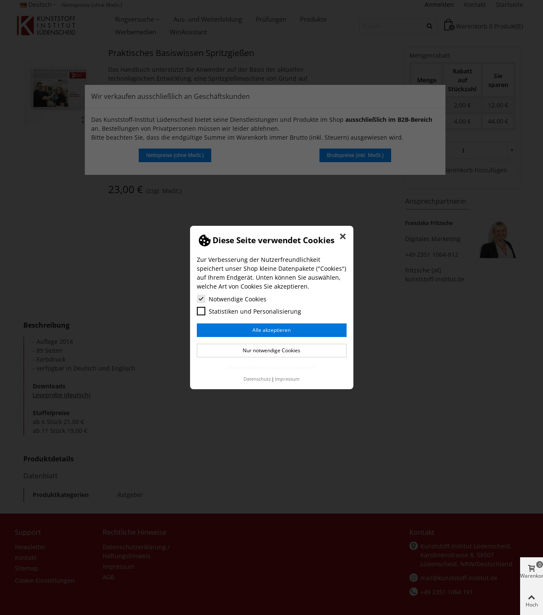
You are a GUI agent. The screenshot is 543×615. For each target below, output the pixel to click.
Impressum (287, 379)
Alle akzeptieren (271, 330)
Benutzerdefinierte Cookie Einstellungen (271, 367)
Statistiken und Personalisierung (249, 311)
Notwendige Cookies (231, 299)
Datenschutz (257, 379)
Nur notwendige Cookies (271, 350)
